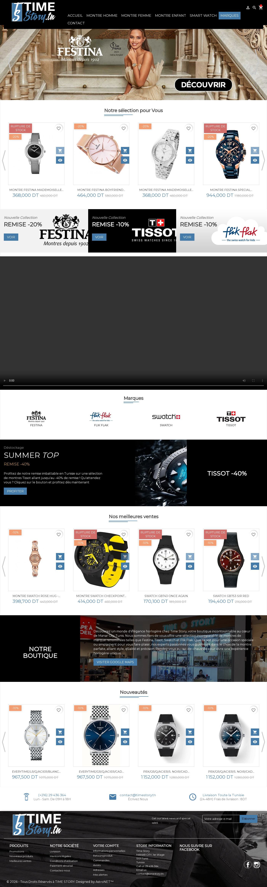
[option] (133, 62)
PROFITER (15, 491)
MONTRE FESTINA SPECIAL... (231, 190)
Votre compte (106, 846)
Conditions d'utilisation (64, 860)
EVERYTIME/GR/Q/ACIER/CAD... (101, 771)
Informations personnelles (109, 850)
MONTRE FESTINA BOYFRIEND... (101, 190)
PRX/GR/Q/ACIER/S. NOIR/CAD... (166, 771)
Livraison (55, 851)
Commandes (101, 860)
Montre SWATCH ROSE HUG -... (36, 596)
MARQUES (230, 16)
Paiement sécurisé (61, 865)
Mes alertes (100, 874)
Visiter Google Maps (115, 662)
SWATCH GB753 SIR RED (231, 596)
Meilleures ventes (20, 860)
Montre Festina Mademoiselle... (166, 190)
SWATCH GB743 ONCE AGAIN (166, 596)
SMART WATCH (203, 16)
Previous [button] (10, 63)
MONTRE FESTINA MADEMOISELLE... (36, 190)
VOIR (11, 237)
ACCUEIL (75, 16)
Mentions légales (60, 856)
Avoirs (97, 865)
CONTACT (76, 23)
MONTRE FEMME (136, 16)
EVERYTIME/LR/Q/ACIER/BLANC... (36, 771)
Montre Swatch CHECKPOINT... (101, 596)
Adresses (98, 869)
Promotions (17, 851)
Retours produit (103, 855)
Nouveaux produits (21, 856)
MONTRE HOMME (102, 16)
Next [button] (256, 63)
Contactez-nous (60, 870)
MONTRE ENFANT (170, 16)
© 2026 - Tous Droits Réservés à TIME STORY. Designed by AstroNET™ (60, 882)
